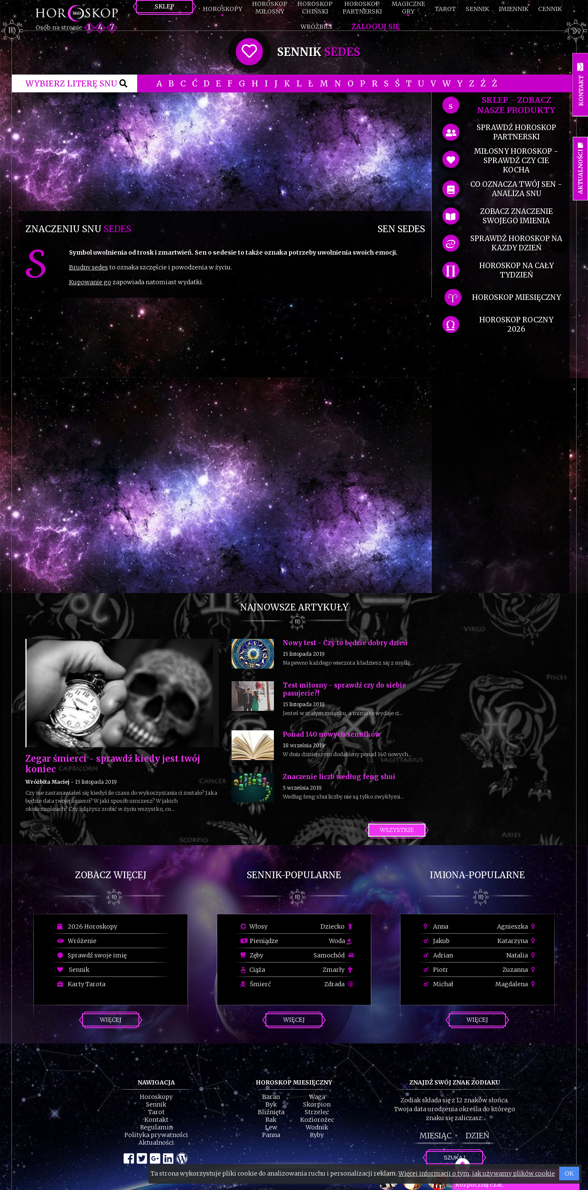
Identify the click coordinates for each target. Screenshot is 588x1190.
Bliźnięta (271, 1112)
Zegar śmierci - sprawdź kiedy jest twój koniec (112, 763)
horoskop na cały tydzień (516, 270)
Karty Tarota (81, 984)
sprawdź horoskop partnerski (516, 132)
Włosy (254, 926)
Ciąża (252, 970)
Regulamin (156, 1127)
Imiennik (513, 9)
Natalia (521, 955)
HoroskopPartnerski (362, 7)
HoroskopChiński (315, 7)
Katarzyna (517, 941)
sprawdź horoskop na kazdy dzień (516, 243)
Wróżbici (316, 27)
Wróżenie (77, 941)
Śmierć (255, 984)
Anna (436, 926)
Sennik (477, 9)
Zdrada (339, 984)
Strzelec (317, 1112)
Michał (438, 984)
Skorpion (317, 1104)
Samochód (334, 955)
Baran (271, 1097)
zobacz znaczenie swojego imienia (516, 216)
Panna (271, 1135)
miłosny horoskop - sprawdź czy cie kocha (516, 161)
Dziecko (337, 926)
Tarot (445, 9)
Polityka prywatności (156, 1135)
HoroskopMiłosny (269, 7)
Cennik (550, 9)
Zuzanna (519, 970)
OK (569, 1173)
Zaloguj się (375, 26)
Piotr (436, 970)
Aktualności (156, 1142)
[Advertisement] (225, 151)
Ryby (317, 1135)
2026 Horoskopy (87, 926)
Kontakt (156, 1119)
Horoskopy (222, 9)
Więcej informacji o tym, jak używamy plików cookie (476, 1173)
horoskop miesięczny (516, 297)
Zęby (251, 955)
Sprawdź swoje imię (92, 955)
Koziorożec (317, 1119)
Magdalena (516, 984)
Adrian (438, 955)
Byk (271, 1104)
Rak (270, 1119)
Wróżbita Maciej (47, 782)
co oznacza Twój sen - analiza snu (516, 189)
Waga (317, 1097)
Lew (271, 1127)
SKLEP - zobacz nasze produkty (516, 105)
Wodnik (317, 1127)
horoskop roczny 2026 (516, 324)
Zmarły (338, 970)
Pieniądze (259, 941)
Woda (340, 941)
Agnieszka (517, 926)
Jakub (437, 941)
